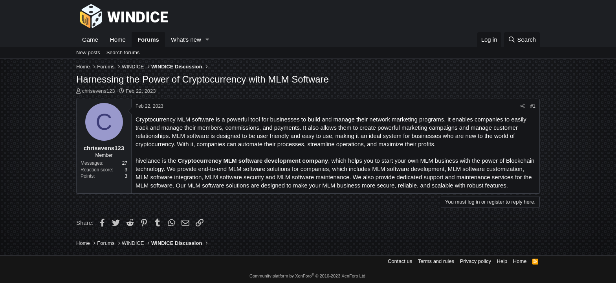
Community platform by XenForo (308, 276)
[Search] (522, 39)
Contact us (400, 261)
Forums (148, 39)
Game (90, 39)
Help (502, 261)
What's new (186, 39)
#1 (532, 106)
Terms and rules (436, 261)
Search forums (123, 52)
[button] (207, 39)
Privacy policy (475, 261)
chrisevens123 (98, 91)
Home (118, 39)
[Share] (523, 106)
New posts (88, 52)
